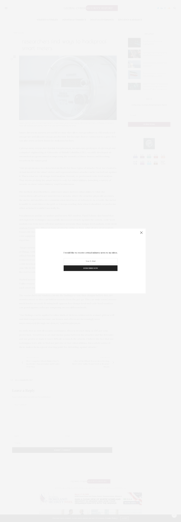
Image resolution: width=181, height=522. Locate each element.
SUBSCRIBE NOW (90, 268)
